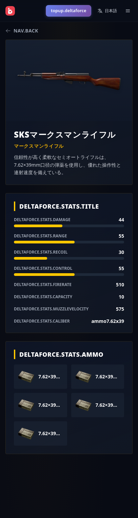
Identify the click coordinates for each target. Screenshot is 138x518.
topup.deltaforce (68, 10)
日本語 (107, 11)
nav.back (21, 30)
